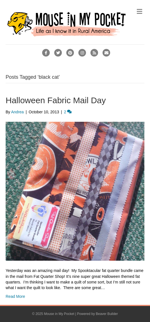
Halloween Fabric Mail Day (56, 100)
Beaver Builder (107, 314)
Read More (15, 296)
